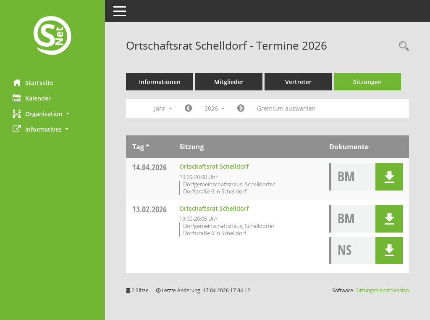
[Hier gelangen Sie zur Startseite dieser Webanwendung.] (52, 36)
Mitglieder (229, 82)
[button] (52, 114)
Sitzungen (367, 82)
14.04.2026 (149, 167)
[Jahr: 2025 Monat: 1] (188, 108)
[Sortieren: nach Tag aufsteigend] (147, 146)
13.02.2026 (149, 209)
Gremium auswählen (286, 108)
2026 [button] (215, 108)
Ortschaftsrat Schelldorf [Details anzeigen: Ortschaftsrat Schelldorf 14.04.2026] (214, 166)
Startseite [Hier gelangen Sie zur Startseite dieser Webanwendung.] (33, 82)
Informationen (160, 82)
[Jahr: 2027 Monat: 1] (241, 108)
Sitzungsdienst (382, 290)
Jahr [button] (163, 108)
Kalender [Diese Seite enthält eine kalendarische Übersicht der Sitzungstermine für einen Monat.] (32, 98)
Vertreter (298, 82)
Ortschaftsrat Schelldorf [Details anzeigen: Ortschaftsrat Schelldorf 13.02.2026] (214, 208)
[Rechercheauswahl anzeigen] (402, 46)
